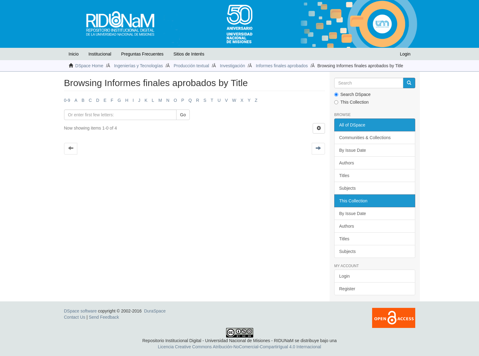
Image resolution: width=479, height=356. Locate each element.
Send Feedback (104, 317)
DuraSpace (155, 310)
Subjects (347, 188)
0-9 (67, 100)
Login (344, 276)
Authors (346, 162)
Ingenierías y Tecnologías (138, 65)
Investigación (232, 65)
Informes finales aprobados (282, 65)
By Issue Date (352, 150)
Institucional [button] (99, 54)
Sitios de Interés (188, 54)
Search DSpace (352, 94)
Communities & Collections (365, 137)
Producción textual (191, 65)
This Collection (351, 102)
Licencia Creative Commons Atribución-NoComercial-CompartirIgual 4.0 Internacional (239, 346)
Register (347, 288)
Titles (344, 175)
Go (183, 114)
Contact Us (74, 317)
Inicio (74, 54)
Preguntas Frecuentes (142, 54)
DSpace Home (89, 65)
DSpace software (80, 310)
